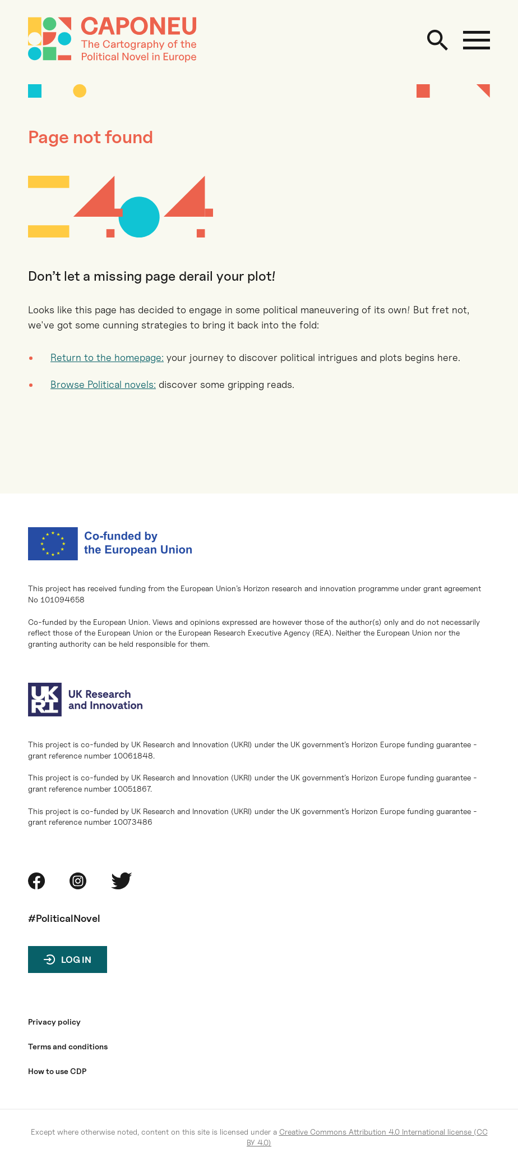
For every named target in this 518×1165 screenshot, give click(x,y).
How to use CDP (57, 1071)
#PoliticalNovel (64, 918)
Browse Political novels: (103, 384)
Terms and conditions (68, 1046)
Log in (76, 959)
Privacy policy (54, 1022)
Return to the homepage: (107, 357)
